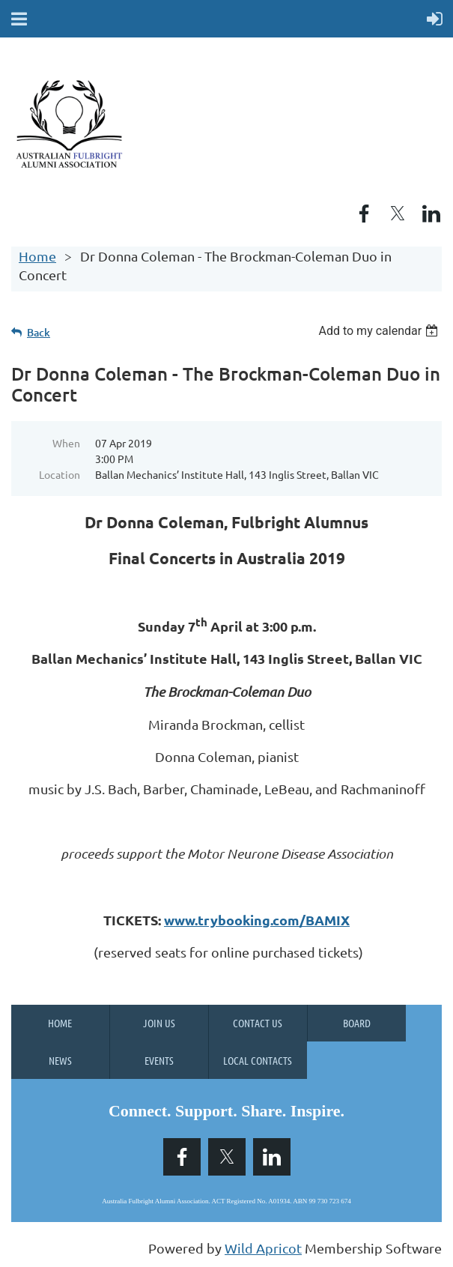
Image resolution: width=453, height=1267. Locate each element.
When (66, 443)
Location (59, 474)
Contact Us (257, 1022)
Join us (159, 1022)
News (60, 1060)
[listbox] (380, 330)
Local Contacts (257, 1060)
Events (159, 1060)
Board (357, 1022)
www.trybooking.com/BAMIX (257, 919)
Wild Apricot (263, 1248)
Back (38, 332)
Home (37, 256)
